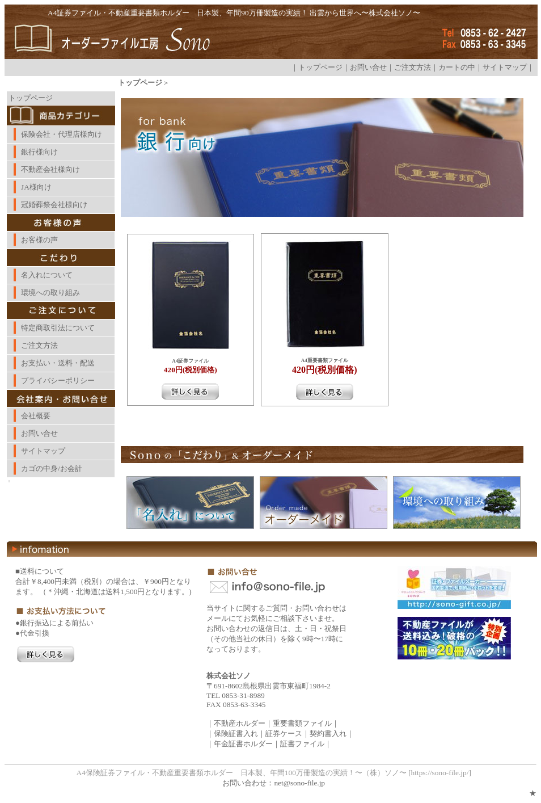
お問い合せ (368, 67)
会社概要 (35, 415)
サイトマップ (505, 67)
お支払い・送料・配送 (58, 363)
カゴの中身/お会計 (51, 468)
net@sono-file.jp (299, 783)
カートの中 (456, 67)
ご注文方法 (412, 67)
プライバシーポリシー (58, 380)
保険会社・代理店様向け (61, 134)
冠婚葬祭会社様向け (54, 204)
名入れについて (47, 275)
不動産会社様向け (50, 169)
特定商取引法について (58, 327)
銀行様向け (39, 152)
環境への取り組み (50, 292)
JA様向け (36, 187)
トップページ (320, 67)
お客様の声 (39, 240)
